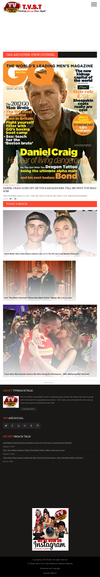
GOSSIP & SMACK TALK (11, 185)
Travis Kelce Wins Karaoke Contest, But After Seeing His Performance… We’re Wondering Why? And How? (43, 458)
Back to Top (48, 383)
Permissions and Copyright (50, 568)
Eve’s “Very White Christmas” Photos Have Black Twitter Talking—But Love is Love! (34, 450)
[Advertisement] (50, 32)
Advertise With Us (50, 573)
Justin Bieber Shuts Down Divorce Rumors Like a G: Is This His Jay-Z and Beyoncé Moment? (37, 443)
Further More (28, 409)
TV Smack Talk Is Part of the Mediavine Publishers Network (50, 563)
